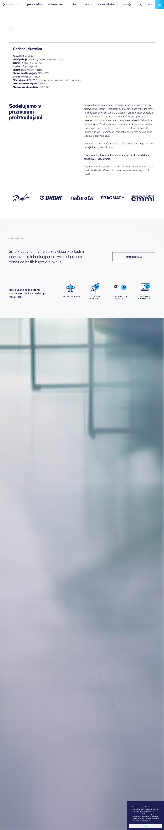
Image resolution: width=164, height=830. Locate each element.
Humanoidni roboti (106, 4)
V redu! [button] (146, 826)
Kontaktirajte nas (134, 256)
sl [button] (149, 5)
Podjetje (127, 4)
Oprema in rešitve (34, 4)
